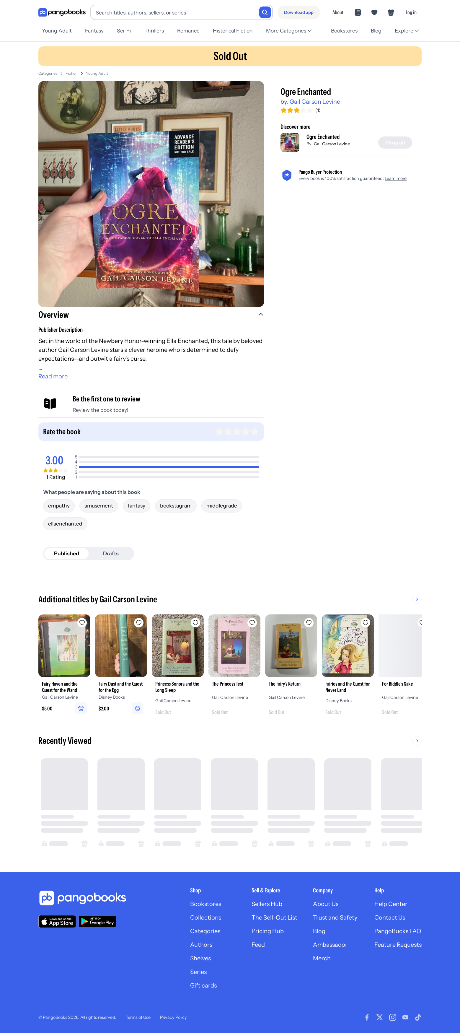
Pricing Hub (268, 931)
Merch (322, 958)
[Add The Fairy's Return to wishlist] (309, 622)
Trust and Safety (335, 917)
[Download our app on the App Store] (57, 921)
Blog (376, 30)
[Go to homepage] (62, 12)
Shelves (200, 958)
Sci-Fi (124, 30)
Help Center (390, 903)
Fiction (72, 73)
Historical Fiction (233, 30)
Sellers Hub (267, 903)
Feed (258, 944)
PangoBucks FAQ (397, 931)
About (337, 12)
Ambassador (330, 944)
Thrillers (154, 30)
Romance (188, 30)
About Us (325, 903)
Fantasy (94, 30)
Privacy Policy (173, 1017)
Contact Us (389, 917)
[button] (151, 315)
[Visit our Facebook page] (367, 1017)
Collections (205, 917)
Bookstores (344, 30)
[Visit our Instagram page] (392, 1017)
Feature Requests (398, 944)
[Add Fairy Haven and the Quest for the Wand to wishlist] (82, 622)
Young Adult (57, 30)
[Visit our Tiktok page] (418, 1017)
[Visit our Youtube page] (405, 1017)
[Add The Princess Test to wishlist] (252, 622)
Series (198, 971)
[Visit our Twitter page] (379, 1017)
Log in (411, 12)
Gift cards (203, 985)
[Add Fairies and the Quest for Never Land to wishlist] (365, 622)
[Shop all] (395, 142)
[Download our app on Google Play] (97, 921)
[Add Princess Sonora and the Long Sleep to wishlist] (195, 622)
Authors (201, 944)
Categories (47, 73)
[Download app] (299, 12)
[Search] (265, 12)
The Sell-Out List (274, 917)
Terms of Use (138, 1017)
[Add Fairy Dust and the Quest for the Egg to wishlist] (138, 622)
